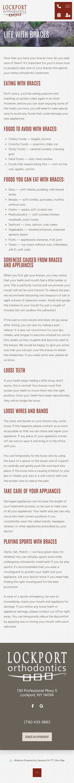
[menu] (67, 6)
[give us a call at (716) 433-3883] (59, 6)
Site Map (60, 760)
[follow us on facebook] (32, 706)
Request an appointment (37, 736)
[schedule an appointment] (59, 15)
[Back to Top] (37, 772)
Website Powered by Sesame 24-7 (31, 760)
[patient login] (67, 15)
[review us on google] (41, 706)
